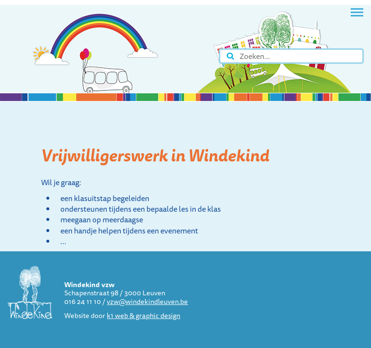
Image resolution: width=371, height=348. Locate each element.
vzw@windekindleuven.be (147, 301)
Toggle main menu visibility (357, 9)
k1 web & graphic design (143, 315)
